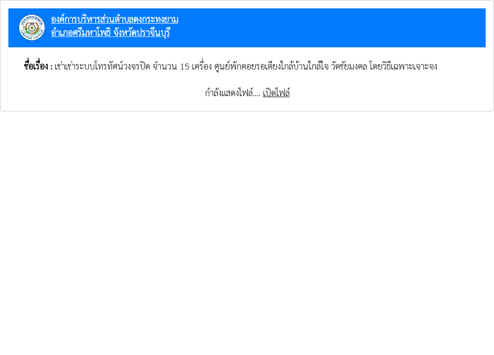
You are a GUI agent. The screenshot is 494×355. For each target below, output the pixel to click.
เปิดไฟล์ (276, 92)
